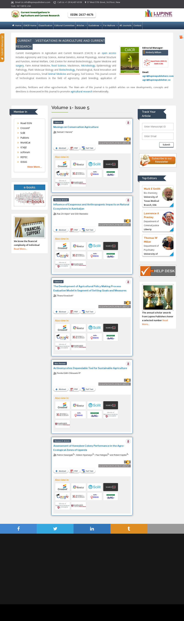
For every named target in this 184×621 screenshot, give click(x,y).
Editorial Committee (64, 25)
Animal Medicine (57, 73)
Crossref (23, 128)
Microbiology (88, 65)
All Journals (125, 25)
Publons (23, 137)
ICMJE (22, 147)
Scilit (21, 132)
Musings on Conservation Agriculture (75, 127)
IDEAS (22, 161)
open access (109, 53)
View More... (34, 166)
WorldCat (23, 142)
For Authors (110, 25)
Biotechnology (67, 69)
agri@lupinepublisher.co (156, 79)
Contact (137, 25)
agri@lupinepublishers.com (158, 75)
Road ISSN (24, 123)
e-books (29, 187)
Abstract (60, 148)
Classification (45, 25)
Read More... (20, 248)
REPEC (22, 157)
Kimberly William (153, 52)
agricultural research (81, 91)
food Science (58, 65)
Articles (81, 25)
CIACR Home (29, 25)
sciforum (23, 152)
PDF (74, 148)
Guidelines (94, 25)
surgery (20, 65)
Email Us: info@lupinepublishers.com (31, 2)
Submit (166, 144)
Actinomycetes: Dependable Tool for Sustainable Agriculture (90, 368)
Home (16, 25)
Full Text (89, 148)
